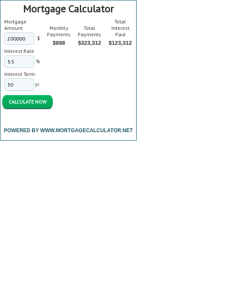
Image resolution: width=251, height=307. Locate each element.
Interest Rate (19, 51)
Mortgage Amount (15, 24)
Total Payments (89, 31)
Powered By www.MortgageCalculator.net (68, 130)
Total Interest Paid (120, 28)
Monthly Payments (58, 31)
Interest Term (19, 74)
